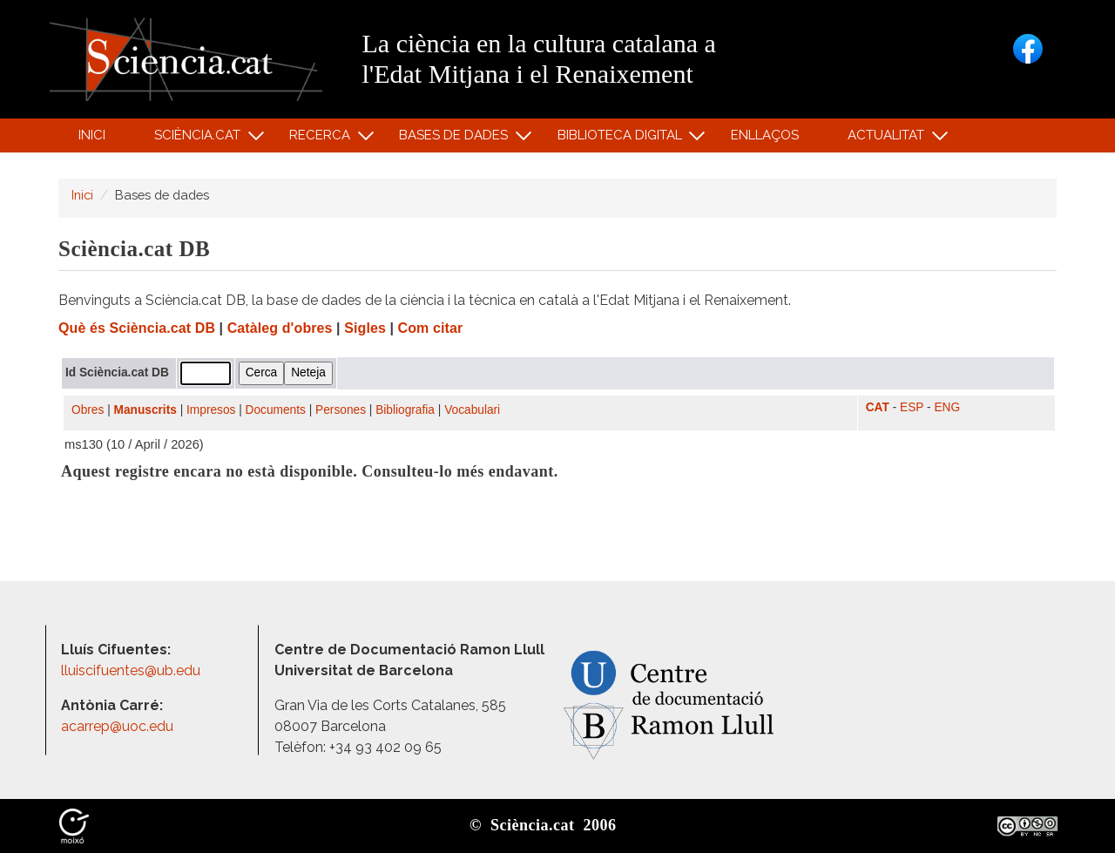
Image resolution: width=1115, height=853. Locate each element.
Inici (91, 135)
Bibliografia (405, 409)
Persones (340, 409)
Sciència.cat (199, 138)
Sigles (365, 328)
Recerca (322, 138)
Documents (276, 409)
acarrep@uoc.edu (117, 726)
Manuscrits (145, 409)
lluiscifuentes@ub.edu (132, 670)
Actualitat (888, 138)
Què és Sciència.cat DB (136, 328)
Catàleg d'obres (280, 328)
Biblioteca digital (621, 138)
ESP (911, 407)
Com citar (430, 328)
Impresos (210, 409)
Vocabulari (472, 409)
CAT (877, 407)
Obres (87, 409)
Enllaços (765, 135)
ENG (947, 407)
